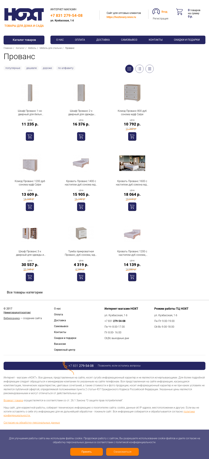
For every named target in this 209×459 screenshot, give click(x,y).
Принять (86, 451)
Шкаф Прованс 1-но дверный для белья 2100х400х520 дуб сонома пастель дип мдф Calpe (30, 112)
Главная (8, 48)
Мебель (32, 48)
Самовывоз (129, 39)
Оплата (80, 39)
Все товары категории (25, 292)
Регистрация (160, 18)
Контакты (156, 39)
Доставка (103, 39)
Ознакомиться (122, 451)
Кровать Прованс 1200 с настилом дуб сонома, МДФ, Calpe (132, 253)
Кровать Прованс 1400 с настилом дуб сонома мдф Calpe (81, 183)
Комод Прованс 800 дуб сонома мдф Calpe (132, 112)
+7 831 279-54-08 (66, 15)
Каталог (20, 48)
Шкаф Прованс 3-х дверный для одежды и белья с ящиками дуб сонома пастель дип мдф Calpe (30, 253)
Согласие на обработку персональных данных (32, 422)
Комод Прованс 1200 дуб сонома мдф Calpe (30, 183)
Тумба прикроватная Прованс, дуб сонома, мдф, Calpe (81, 253)
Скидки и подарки (187, 39)
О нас (60, 39)
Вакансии (60, 343)
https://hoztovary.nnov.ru (121, 17)
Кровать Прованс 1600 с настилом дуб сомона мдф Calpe (132, 183)
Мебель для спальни (51, 48)
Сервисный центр (64, 349)
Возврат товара (13, 400)
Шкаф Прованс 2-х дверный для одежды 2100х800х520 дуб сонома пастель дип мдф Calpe (81, 112)
